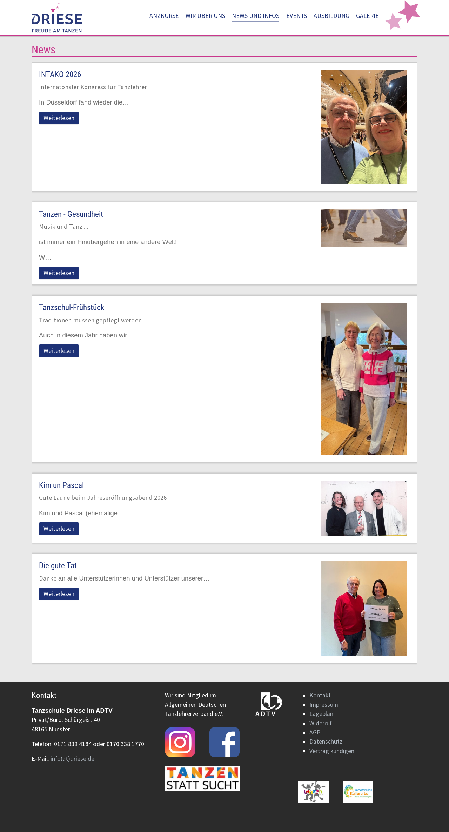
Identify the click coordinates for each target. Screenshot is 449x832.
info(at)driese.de (72, 759)
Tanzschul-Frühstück (71, 307)
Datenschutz (325, 741)
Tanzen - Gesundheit (71, 214)
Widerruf (320, 723)
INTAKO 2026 (60, 74)
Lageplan (321, 714)
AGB (315, 732)
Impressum (323, 705)
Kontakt (320, 695)
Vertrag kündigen (331, 751)
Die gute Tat (58, 565)
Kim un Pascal (61, 485)
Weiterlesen (58, 118)
